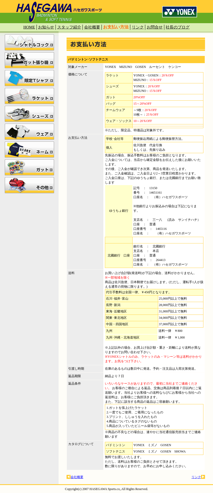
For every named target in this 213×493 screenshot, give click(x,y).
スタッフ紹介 (69, 27)
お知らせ (46, 27)
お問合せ (155, 27)
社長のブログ (178, 27)
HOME (29, 27)
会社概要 (92, 27)
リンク (138, 27)
